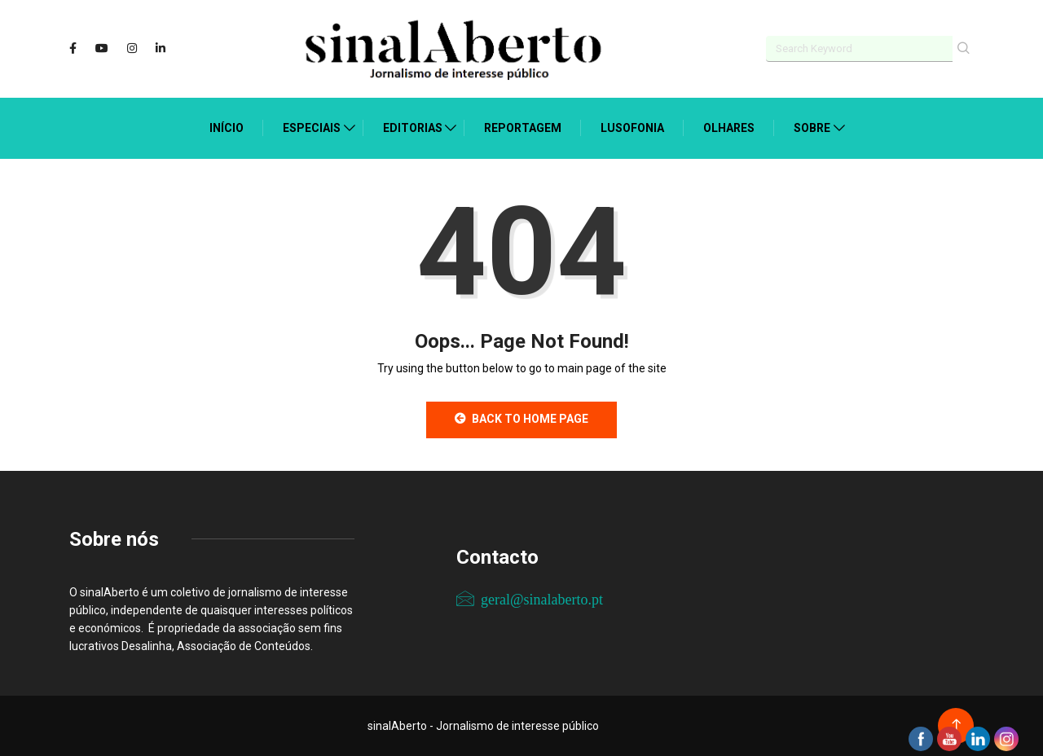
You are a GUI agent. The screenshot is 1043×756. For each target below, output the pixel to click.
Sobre (812, 127)
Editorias (412, 127)
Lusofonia (632, 127)
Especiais (312, 127)
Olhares (729, 127)
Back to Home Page (521, 418)
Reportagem (522, 127)
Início (226, 127)
